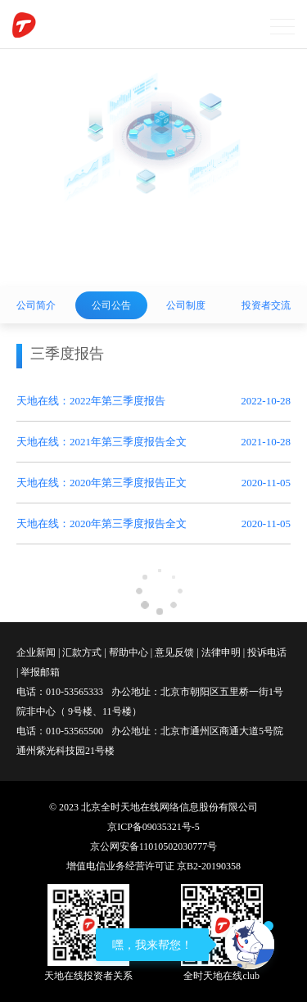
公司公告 (111, 305)
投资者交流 (266, 305)
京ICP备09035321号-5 (153, 827)
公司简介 (36, 305)
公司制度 (185, 305)
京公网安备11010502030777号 (154, 846)
